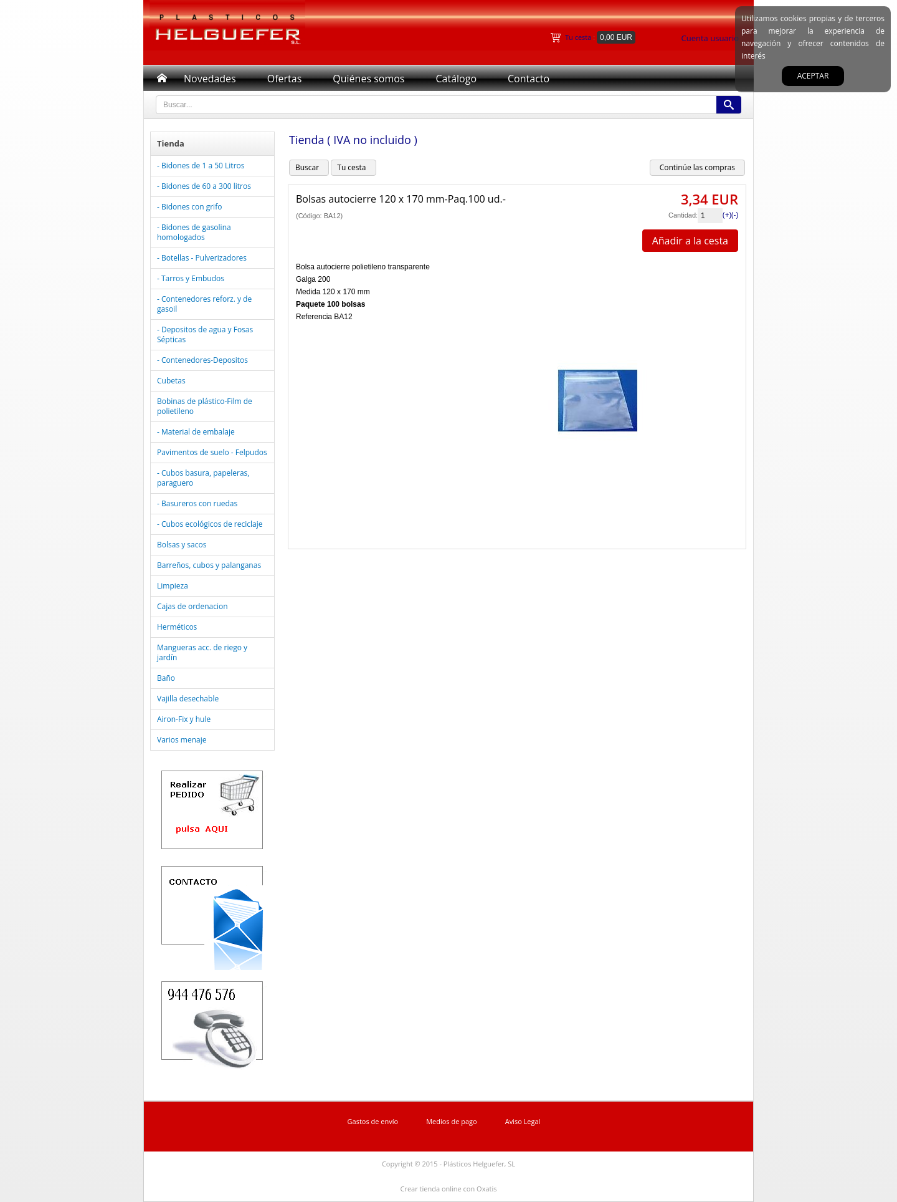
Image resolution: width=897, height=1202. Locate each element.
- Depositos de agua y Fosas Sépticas (205, 334)
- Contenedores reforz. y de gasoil (204, 304)
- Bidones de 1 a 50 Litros (200, 165)
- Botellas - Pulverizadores (202, 257)
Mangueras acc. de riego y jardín (202, 652)
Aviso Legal (523, 1121)
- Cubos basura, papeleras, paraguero (203, 478)
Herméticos (177, 627)
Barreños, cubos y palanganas (209, 565)
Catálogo (456, 78)
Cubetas (171, 380)
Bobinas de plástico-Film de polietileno (204, 406)
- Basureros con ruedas (197, 503)
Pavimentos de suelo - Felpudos (212, 452)
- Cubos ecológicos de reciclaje (209, 524)
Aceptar (813, 75)
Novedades (210, 78)
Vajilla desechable (188, 698)
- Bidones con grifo (189, 206)
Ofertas (284, 78)
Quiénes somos (368, 78)
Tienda (170, 143)
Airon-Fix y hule (184, 719)
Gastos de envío (373, 1121)
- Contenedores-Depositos (202, 360)
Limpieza (172, 585)
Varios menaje (181, 739)
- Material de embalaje (196, 431)
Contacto (528, 78)
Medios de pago (451, 1121)
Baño (166, 678)
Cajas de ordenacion (192, 606)
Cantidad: (683, 215)
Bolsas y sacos (181, 544)
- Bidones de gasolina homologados (194, 232)
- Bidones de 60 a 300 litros (204, 186)
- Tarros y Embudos (190, 278)
